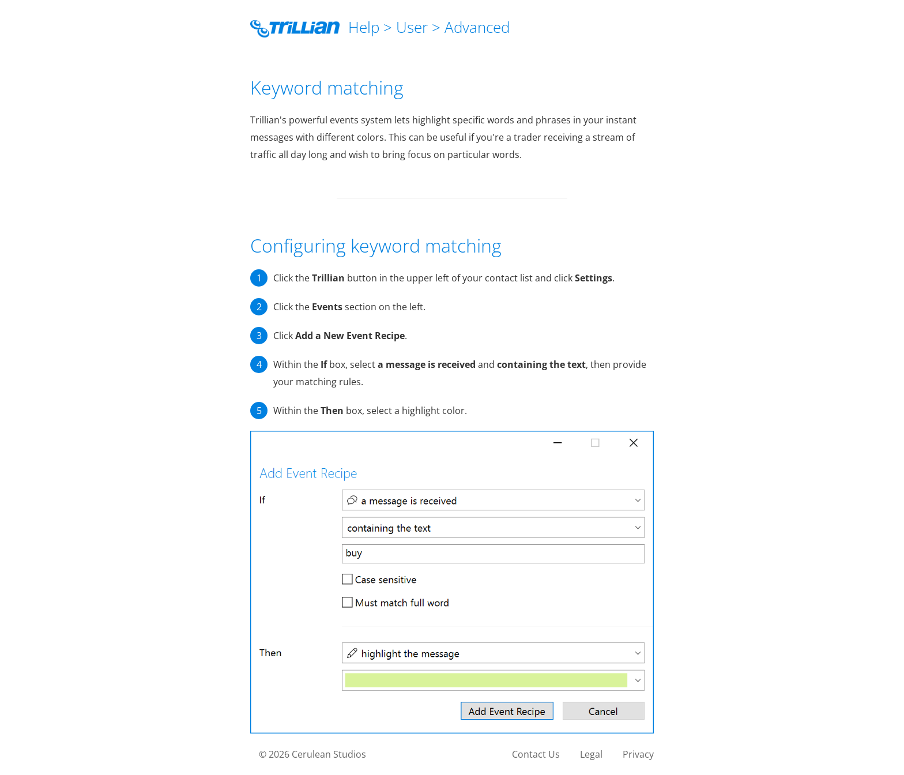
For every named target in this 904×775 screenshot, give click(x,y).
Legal (591, 754)
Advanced (477, 27)
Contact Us (536, 754)
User (412, 27)
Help (363, 27)
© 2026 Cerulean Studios (312, 754)
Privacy (638, 754)
